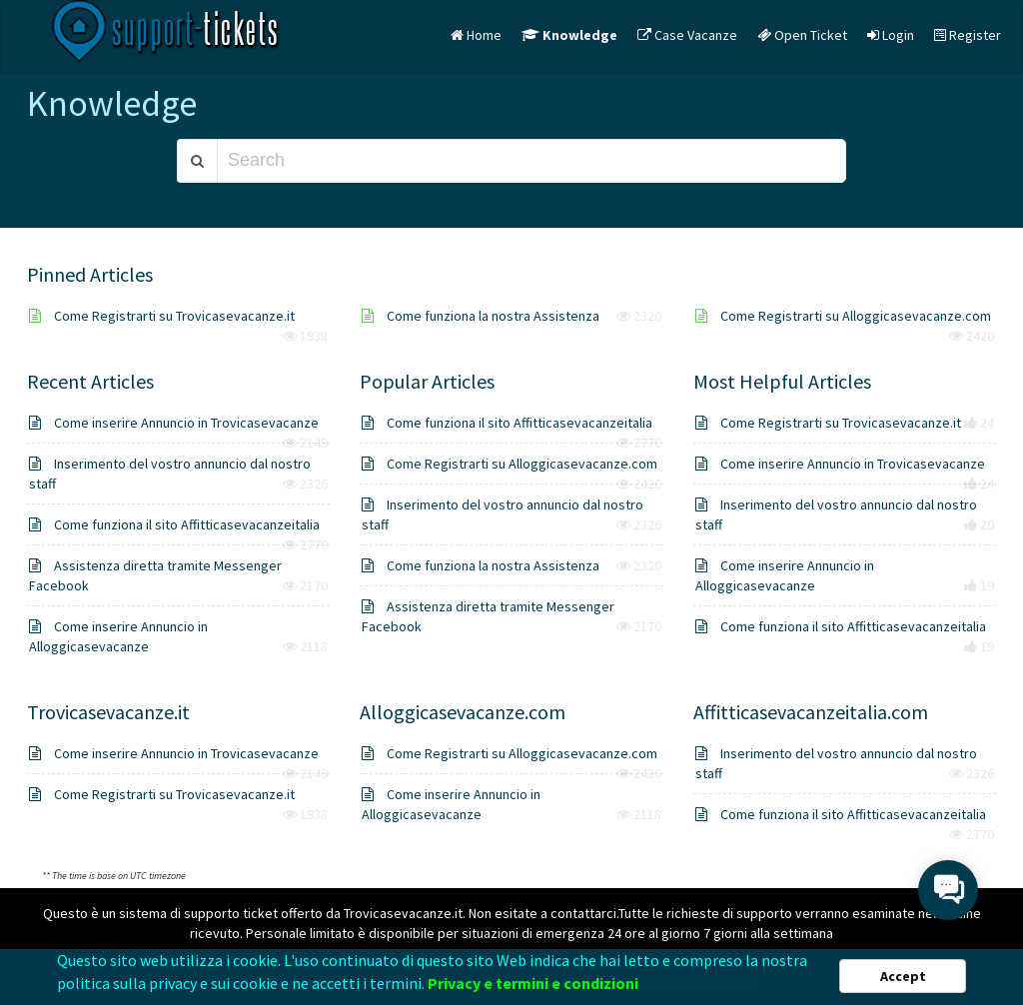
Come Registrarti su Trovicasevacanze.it (162, 316)
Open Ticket (802, 35)
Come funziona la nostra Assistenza (480, 316)
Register (967, 35)
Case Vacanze (687, 35)
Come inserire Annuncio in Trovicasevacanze (174, 423)
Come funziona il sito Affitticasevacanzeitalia (174, 524)
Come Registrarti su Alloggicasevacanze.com (843, 316)
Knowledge (569, 35)
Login (890, 35)
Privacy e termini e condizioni (533, 985)
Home (476, 35)
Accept (903, 978)
